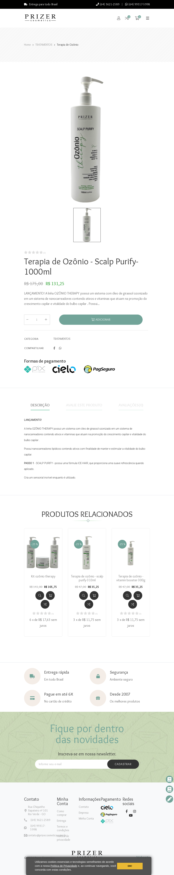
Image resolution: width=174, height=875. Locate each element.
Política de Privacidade (64, 865)
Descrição (40, 405)
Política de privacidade (63, 837)
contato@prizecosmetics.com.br (46, 835)
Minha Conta (86, 818)
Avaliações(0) (131, 405)
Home (27, 44)
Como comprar (62, 813)
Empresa (83, 812)
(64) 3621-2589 (107, 4)
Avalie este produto (84, 405)
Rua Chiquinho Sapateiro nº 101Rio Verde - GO (38, 810)
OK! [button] (130, 866)
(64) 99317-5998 (137, 4)
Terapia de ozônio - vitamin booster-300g (130, 578)
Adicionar (101, 319)
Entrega (61, 820)
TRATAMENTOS (43, 44)
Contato (84, 807)
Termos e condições (63, 828)
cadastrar (123, 764)
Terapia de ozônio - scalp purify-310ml (87, 578)
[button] (73, 870)
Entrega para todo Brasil (40, 4)
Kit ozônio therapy (43, 576)
